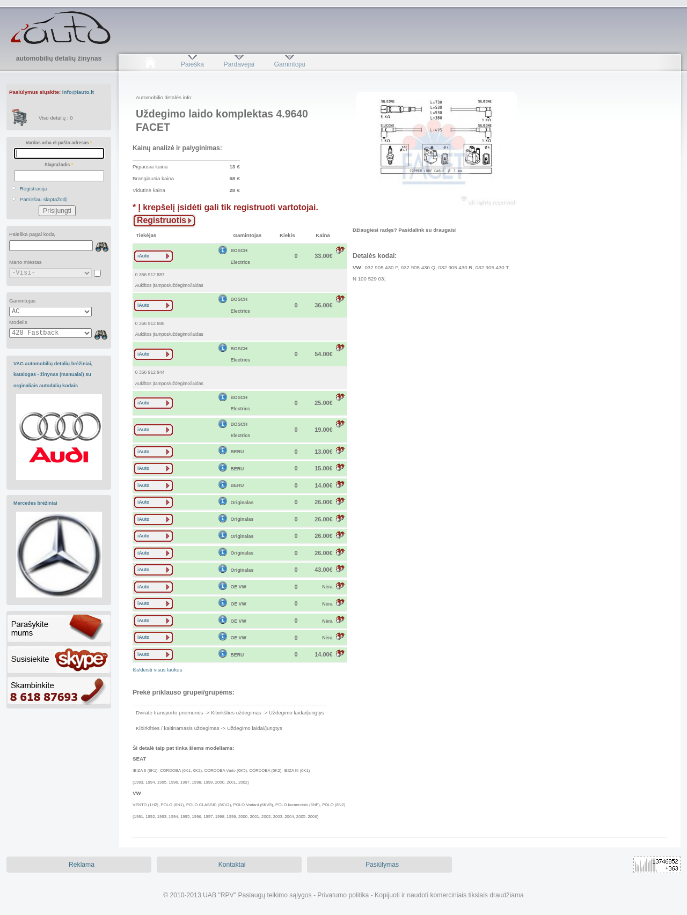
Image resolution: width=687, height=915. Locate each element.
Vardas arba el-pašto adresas (59, 142)
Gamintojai (289, 64)
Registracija (33, 188)
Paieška (192, 64)
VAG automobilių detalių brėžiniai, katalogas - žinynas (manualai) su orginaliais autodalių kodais (52, 374)
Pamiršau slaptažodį (43, 199)
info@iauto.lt (78, 92)
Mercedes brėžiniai (35, 503)
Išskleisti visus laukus (157, 670)
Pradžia (150, 64)
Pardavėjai (239, 64)
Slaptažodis (59, 164)
